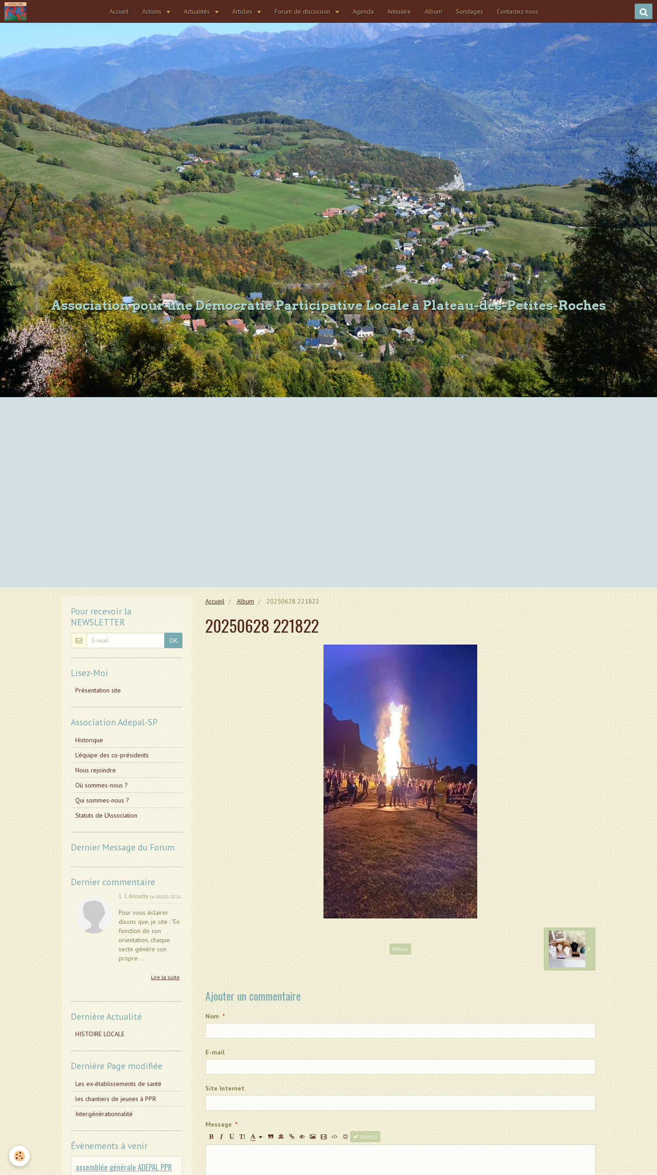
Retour (400, 948)
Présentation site (98, 690)
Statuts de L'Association (106, 815)
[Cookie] (19, 1156)
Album (433, 11)
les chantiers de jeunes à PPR (115, 1099)
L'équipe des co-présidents (112, 755)
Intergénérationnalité (104, 1114)
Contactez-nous (517, 11)
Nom (212, 1016)
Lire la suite (165, 977)
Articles (243, 11)
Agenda (363, 11)
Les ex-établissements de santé (118, 1084)
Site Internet (225, 1088)
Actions (152, 11)
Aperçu (365, 1136)
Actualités (198, 11)
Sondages (469, 11)
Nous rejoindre (95, 770)
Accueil (119, 11)
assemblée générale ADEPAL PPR (124, 1167)
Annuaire (399, 11)
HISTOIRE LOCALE (100, 1034)
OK (173, 640)
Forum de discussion (303, 11)
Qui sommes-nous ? (102, 800)
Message (218, 1124)
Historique (89, 740)
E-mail (214, 1052)
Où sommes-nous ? (101, 785)
